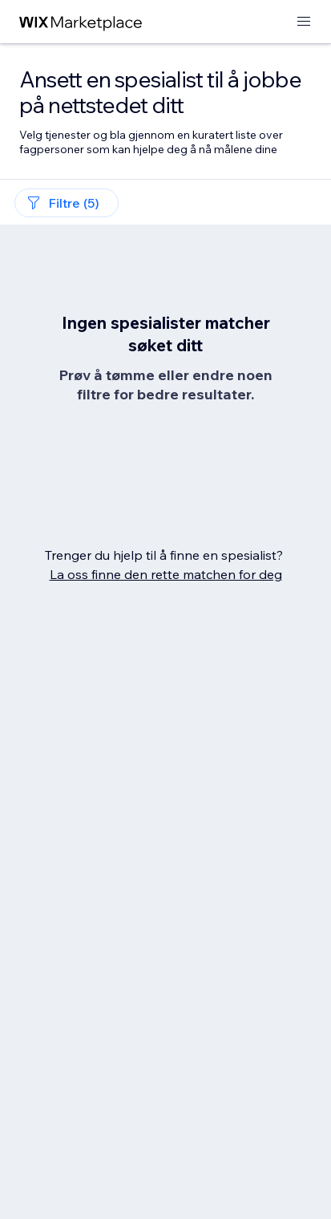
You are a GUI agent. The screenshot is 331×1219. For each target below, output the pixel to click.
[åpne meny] (303, 22)
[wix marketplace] (81, 22)
